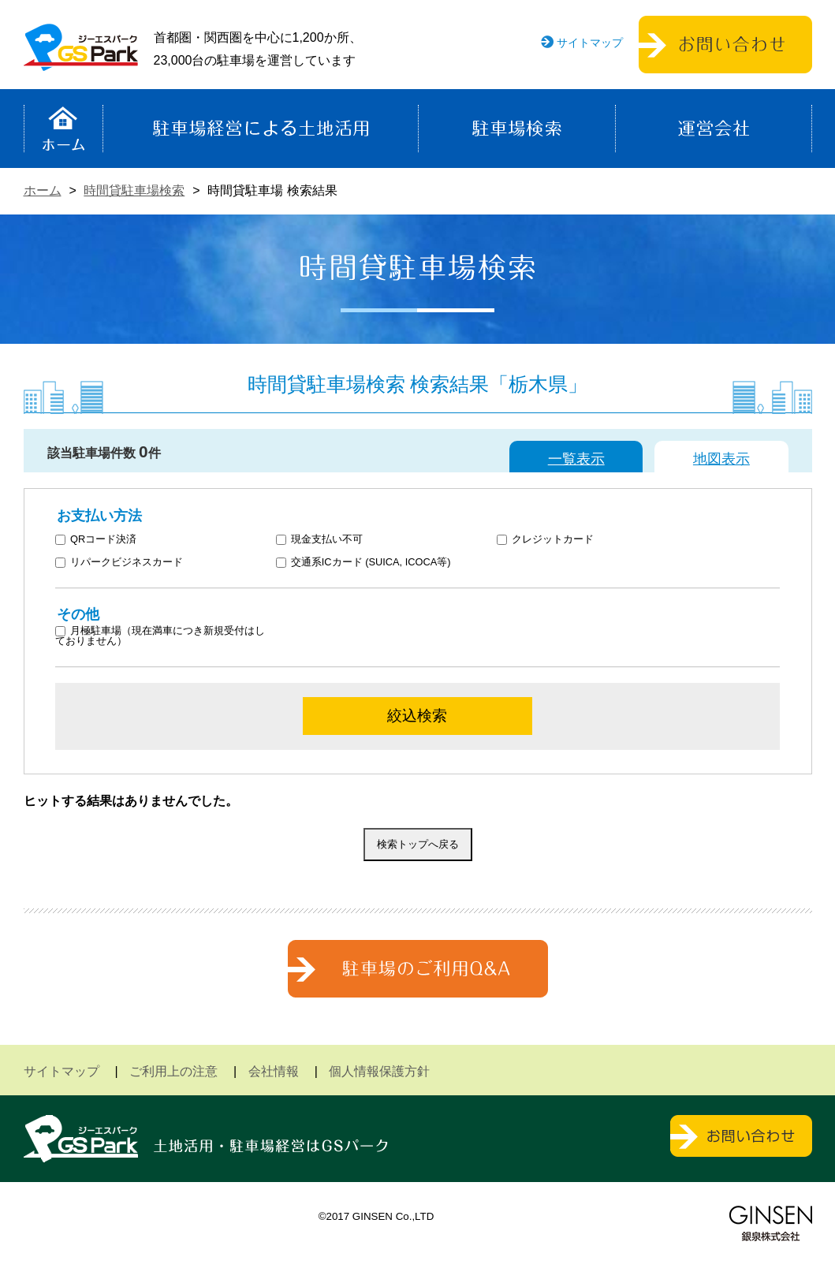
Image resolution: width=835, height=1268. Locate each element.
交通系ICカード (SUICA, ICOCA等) (363, 563)
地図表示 (721, 459)
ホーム (63, 128)
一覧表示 (576, 459)
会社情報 (273, 1071)
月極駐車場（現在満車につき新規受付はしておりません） (160, 636)
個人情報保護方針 (379, 1071)
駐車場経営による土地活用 (260, 128)
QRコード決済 (95, 540)
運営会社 (713, 128)
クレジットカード (545, 540)
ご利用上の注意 (173, 1071)
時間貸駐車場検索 (134, 190)
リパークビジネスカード (119, 563)
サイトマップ (590, 42)
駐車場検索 (517, 128)
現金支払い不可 (319, 540)
